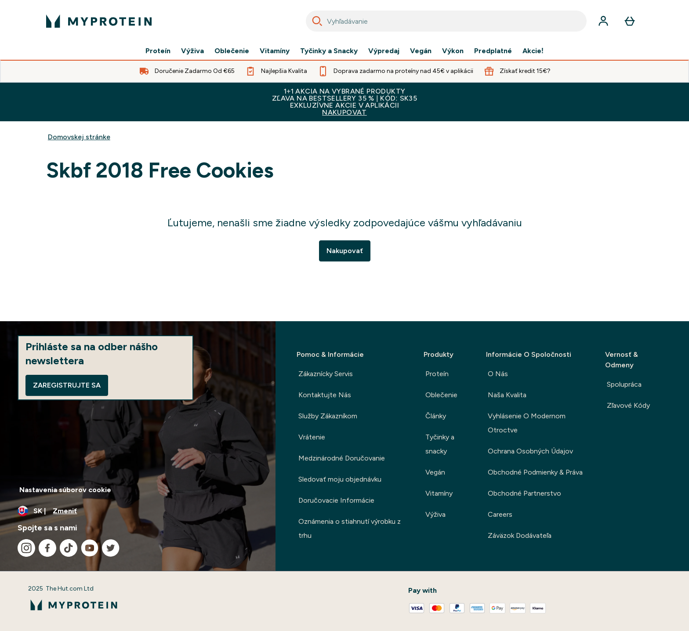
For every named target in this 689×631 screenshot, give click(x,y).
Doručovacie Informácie (336, 500)
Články (435, 416)
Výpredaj (383, 50)
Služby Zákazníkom (327, 416)
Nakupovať (344, 251)
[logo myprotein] (99, 21)
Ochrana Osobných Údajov (530, 451)
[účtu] (603, 21)
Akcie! (533, 50)
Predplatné (493, 50)
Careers (500, 514)
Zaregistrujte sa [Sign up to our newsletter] (67, 385)
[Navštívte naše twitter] (111, 548)
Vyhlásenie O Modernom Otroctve (527, 423)
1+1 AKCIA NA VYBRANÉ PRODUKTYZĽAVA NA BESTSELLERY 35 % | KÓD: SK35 (344, 101)
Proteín (157, 50)
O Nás (498, 374)
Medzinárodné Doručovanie (341, 458)
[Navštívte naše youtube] (89, 548)
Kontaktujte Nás (324, 395)
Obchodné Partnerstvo (524, 493)
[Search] (317, 21)
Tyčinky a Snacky (329, 50)
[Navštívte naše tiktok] (68, 548)
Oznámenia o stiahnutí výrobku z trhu (349, 528)
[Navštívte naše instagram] (26, 548)
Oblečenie (231, 50)
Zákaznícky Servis (325, 374)
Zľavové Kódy (628, 405)
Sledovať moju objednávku (339, 479)
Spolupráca (624, 384)
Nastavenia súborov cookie (65, 490)
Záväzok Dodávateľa (519, 535)
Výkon (453, 50)
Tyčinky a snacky (439, 444)
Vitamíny (275, 50)
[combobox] (446, 21)
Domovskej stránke (79, 137)
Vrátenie (311, 437)
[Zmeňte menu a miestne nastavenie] (138, 511)
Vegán (421, 50)
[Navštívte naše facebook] (47, 548)
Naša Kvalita (507, 395)
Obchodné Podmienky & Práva (535, 472)
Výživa (192, 50)
